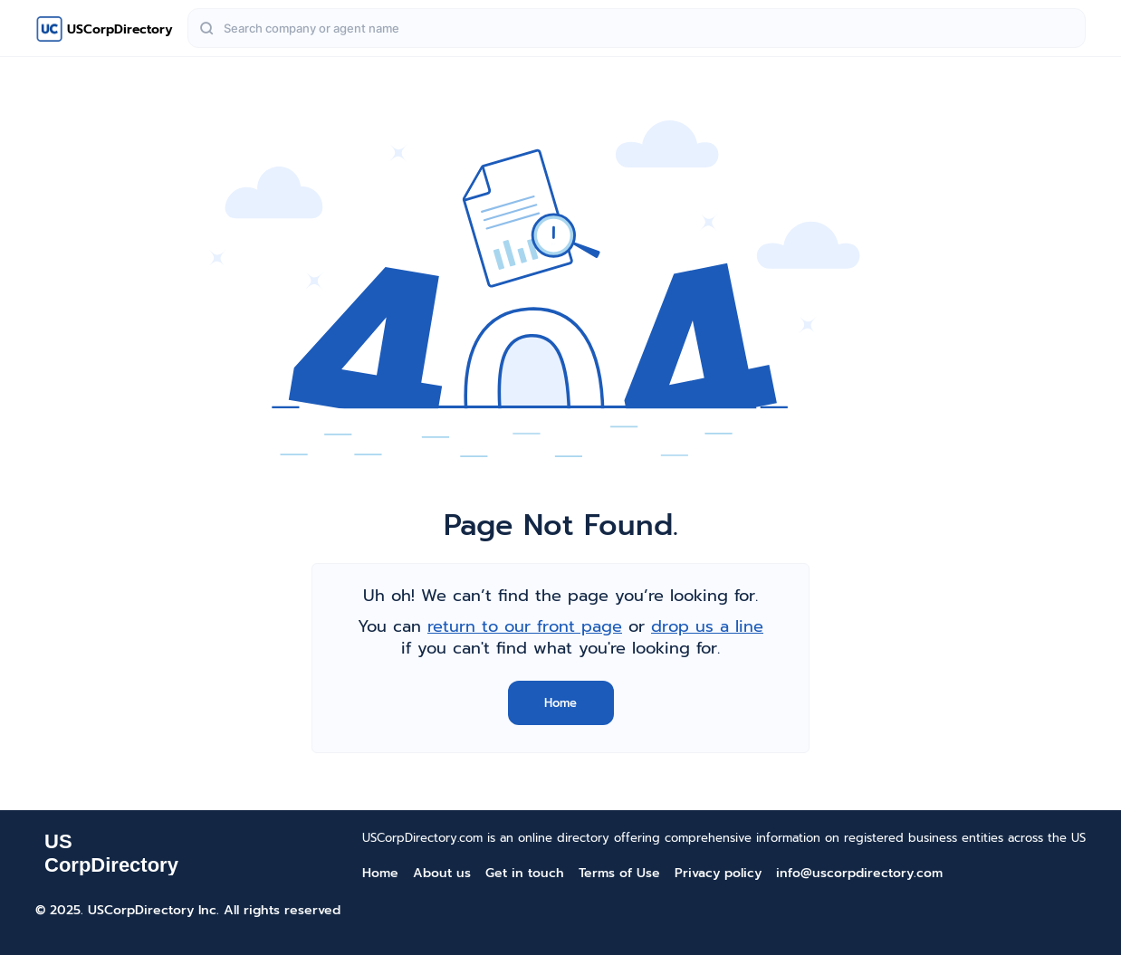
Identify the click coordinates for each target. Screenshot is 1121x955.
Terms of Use (619, 873)
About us (442, 873)
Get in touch (524, 873)
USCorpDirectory (120, 29)
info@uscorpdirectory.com (859, 873)
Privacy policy (718, 873)
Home (560, 702)
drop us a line (707, 626)
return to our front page (524, 626)
